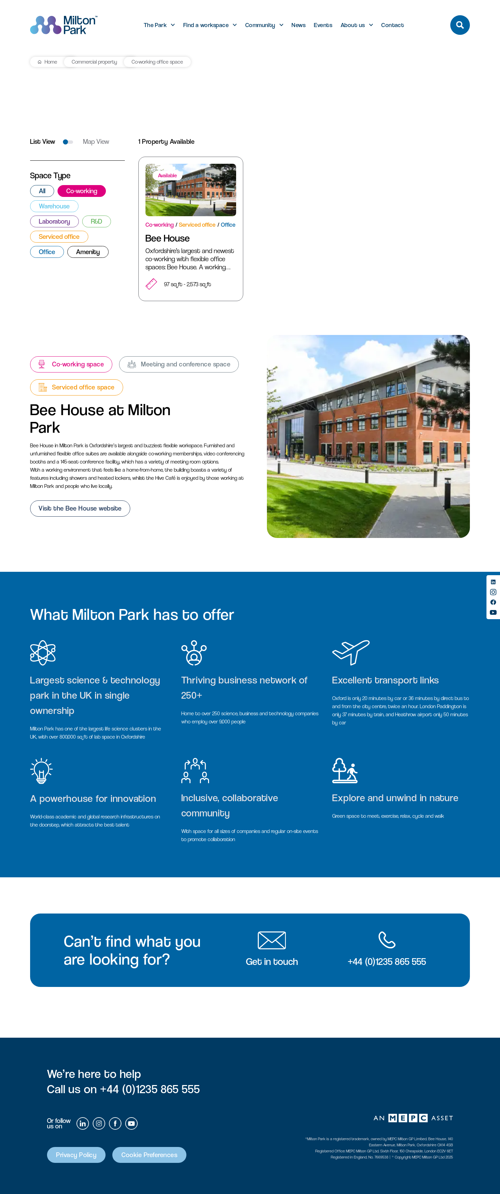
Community (260, 25)
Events (323, 25)
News (298, 25)
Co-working (81, 191)
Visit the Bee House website (80, 508)
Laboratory (54, 221)
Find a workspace (206, 25)
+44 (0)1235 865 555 (387, 961)
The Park (155, 25)
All (42, 191)
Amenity (88, 252)
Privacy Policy (76, 1155)
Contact (392, 25)
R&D (96, 221)
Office (47, 252)
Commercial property (94, 62)
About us (353, 25)
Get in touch (272, 961)
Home (51, 62)
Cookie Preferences (149, 1155)
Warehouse (54, 206)
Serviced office (59, 237)
